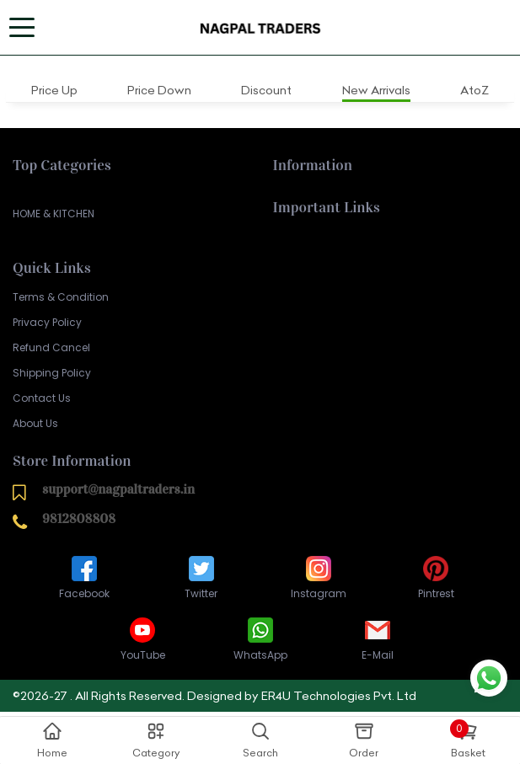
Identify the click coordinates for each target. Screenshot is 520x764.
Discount (266, 90)
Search (260, 739)
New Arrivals (376, 90)
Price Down (159, 90)
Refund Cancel (51, 347)
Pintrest (436, 577)
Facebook (84, 577)
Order (363, 739)
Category (156, 739)
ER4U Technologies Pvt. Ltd (338, 695)
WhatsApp (260, 638)
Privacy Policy (47, 322)
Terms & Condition (61, 297)
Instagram (318, 577)
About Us (35, 423)
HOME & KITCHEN (53, 213)
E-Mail (378, 638)
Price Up (54, 90)
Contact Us (42, 398)
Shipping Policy (52, 373)
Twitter (201, 577)
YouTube (143, 638)
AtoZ (474, 90)
